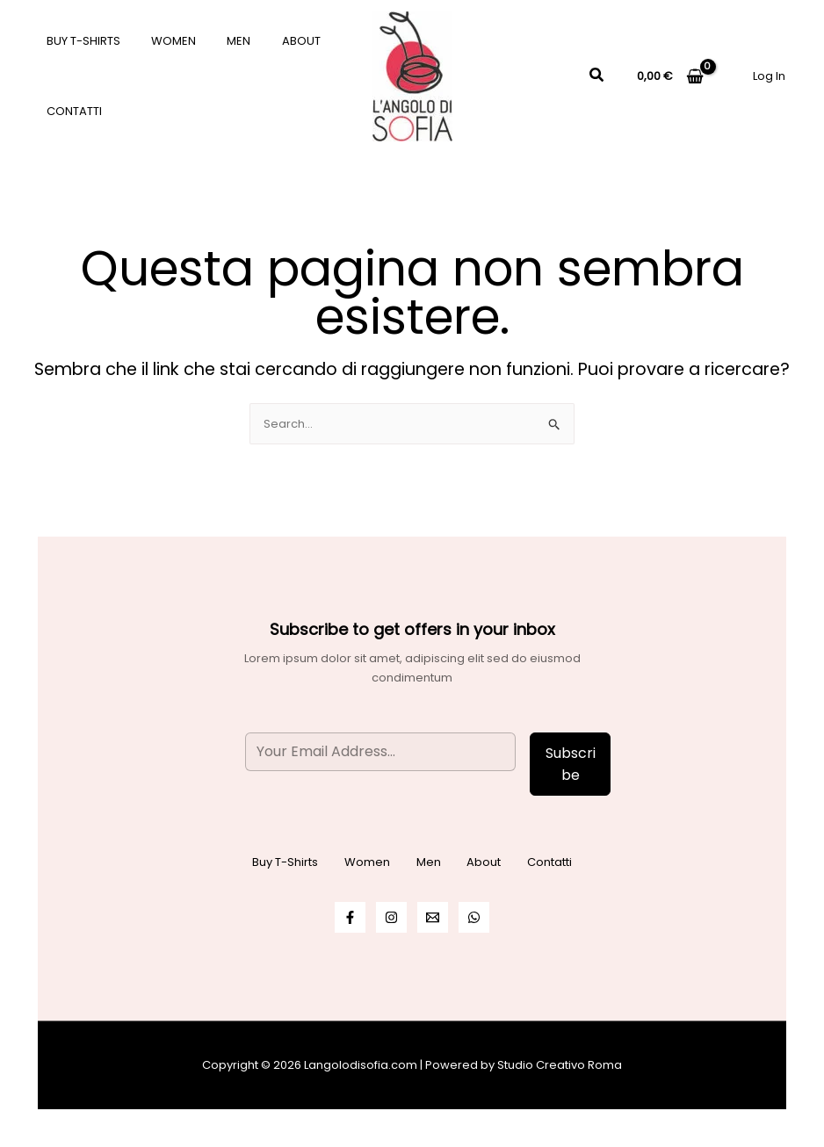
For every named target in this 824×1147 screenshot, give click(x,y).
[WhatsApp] (474, 917)
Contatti (70, 111)
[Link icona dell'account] (769, 76)
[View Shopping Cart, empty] (670, 76)
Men (218, 40)
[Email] (432, 917)
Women (161, 40)
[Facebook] (350, 917)
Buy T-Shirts (79, 40)
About (272, 40)
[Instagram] (391, 917)
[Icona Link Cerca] (597, 76)
